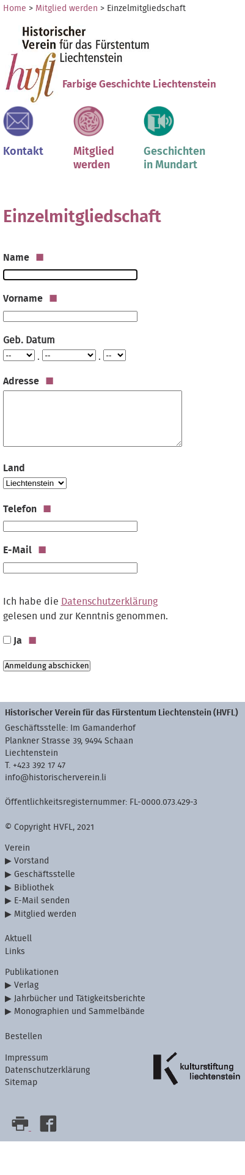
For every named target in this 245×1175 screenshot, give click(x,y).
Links (15, 951)
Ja (25, 641)
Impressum (26, 1057)
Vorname (30, 299)
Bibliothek (34, 887)
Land (14, 468)
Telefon (27, 509)
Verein (17, 847)
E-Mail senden (42, 900)
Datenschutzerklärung (109, 601)
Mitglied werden (66, 8)
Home (14, 8)
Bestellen (23, 1036)
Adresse (28, 381)
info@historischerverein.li (55, 777)
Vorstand (31, 860)
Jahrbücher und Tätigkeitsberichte (79, 998)
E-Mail (24, 550)
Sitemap (21, 1082)
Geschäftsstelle (44, 874)
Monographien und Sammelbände (79, 1011)
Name (23, 258)
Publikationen (32, 972)
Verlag (26, 985)
